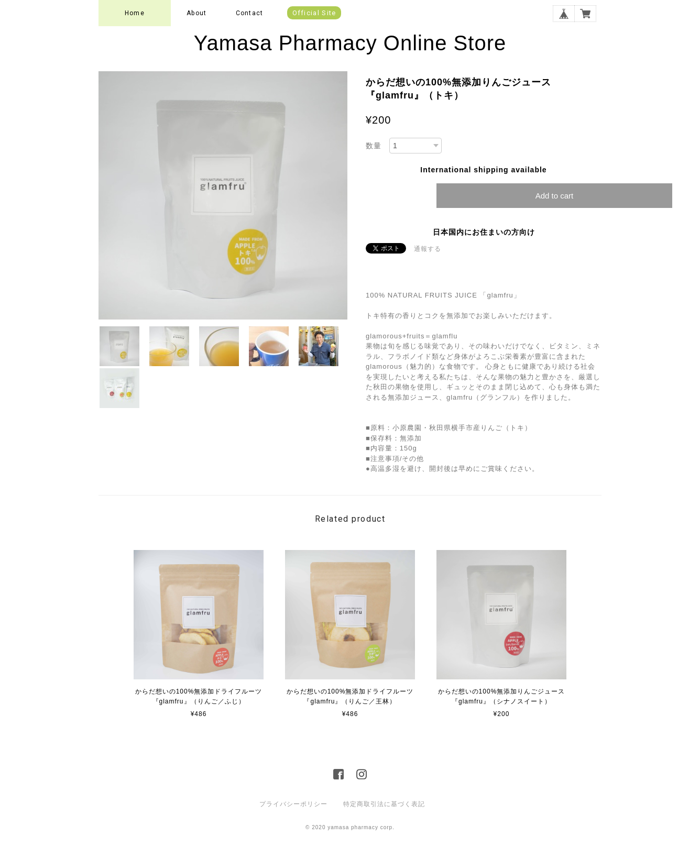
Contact (249, 13)
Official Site (314, 13)
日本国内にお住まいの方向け (484, 232)
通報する (427, 248)
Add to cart (554, 195)
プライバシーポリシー (293, 804)
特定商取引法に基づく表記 (384, 804)
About (196, 13)
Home (135, 13)
